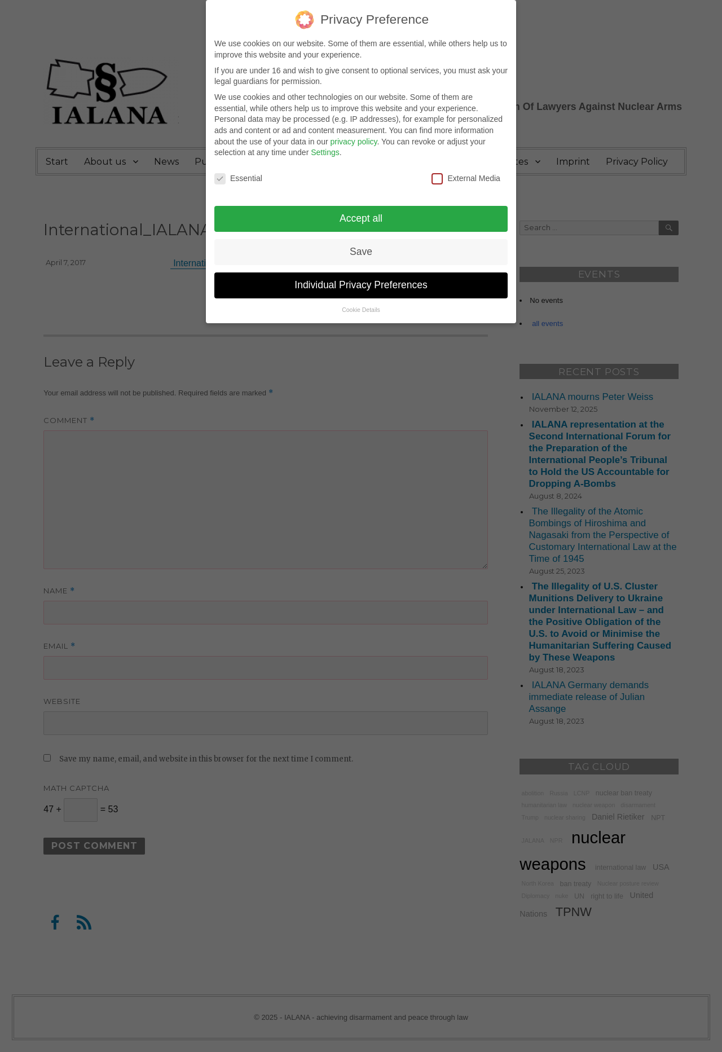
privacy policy (353, 133)
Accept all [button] (361, 210)
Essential (238, 170)
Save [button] (361, 243)
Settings (325, 144)
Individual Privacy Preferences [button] (360, 277)
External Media (466, 170)
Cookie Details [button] (361, 301)
